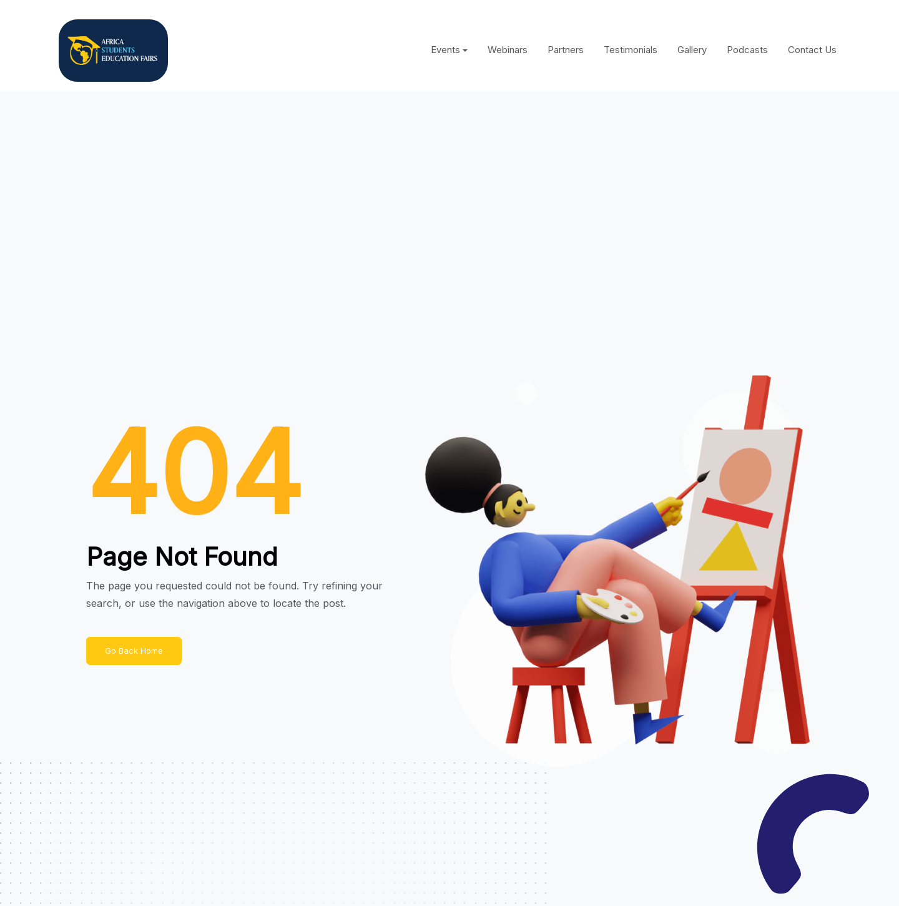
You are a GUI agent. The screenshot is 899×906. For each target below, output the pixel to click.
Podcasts (747, 50)
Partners (566, 50)
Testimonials (630, 50)
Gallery (692, 50)
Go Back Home (134, 651)
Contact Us (812, 50)
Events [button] (445, 50)
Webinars (508, 50)
